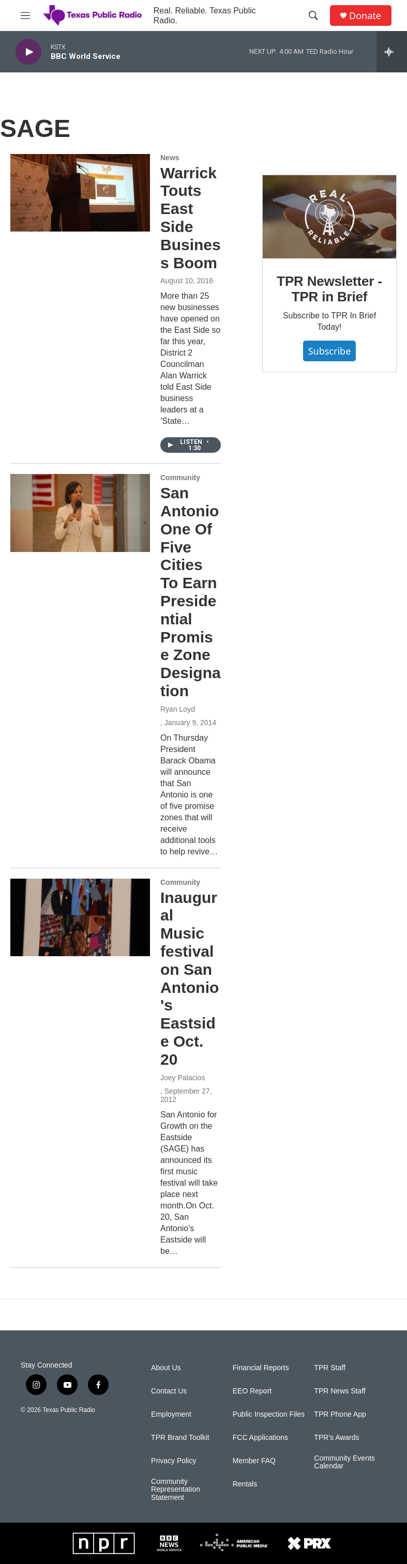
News (169, 158)
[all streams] (391, 51)
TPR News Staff (339, 1391)
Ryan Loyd (177, 709)
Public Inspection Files (269, 1414)
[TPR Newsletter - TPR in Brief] (329, 216)
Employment (171, 1414)
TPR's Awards (336, 1438)
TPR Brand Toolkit (180, 1438)
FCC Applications (260, 1438)
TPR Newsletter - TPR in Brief (329, 288)
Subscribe (329, 351)
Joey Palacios (182, 1078)
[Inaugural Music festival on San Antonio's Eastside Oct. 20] (80, 917)
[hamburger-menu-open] (25, 15)
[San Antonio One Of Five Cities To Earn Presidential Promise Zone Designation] (80, 512)
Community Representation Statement (175, 1490)
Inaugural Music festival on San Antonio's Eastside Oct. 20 (189, 978)
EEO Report (252, 1391)
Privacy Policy (173, 1461)
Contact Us (169, 1391)
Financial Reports (261, 1368)
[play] (28, 52)
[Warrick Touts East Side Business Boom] (80, 193)
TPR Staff (329, 1368)
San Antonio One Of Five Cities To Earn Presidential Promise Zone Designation (190, 591)
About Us (166, 1368)
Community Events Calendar (344, 1462)
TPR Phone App (340, 1414)
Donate (365, 15)
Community (180, 477)
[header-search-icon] (313, 15)
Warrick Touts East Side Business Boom (190, 217)
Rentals (245, 1484)
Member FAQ (254, 1461)
